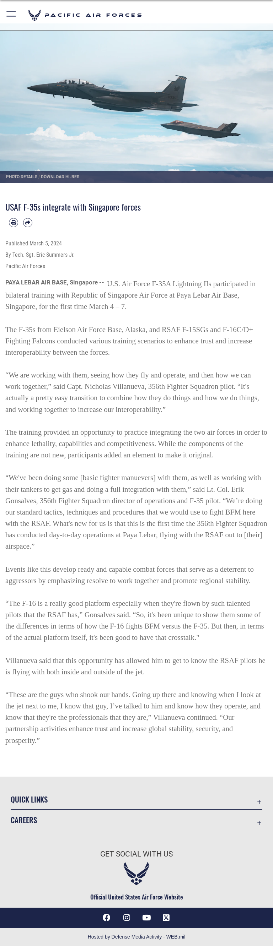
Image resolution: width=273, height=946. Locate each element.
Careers (24, 819)
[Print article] (13, 222)
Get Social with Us (136, 854)
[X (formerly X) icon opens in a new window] (166, 917)
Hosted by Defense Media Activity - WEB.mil (137, 937)
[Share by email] (27, 222)
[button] (11, 15)
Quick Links (29, 799)
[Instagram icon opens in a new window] (126, 917)
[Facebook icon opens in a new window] (106, 917)
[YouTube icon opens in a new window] (146, 917)
